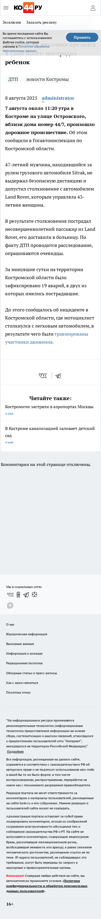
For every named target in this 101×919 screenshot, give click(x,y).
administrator (58, 98)
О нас (10, 624)
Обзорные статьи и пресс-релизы (31, 673)
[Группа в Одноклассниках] (18, 594)
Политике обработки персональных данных (26, 48)
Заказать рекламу (41, 22)
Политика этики (18, 692)
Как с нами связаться (22, 683)
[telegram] (60, 375)
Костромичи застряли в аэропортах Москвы (50, 410)
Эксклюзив (12, 22)
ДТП (13, 79)
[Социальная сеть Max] (10, 605)
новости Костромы (47, 79)
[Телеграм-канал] (26, 594)
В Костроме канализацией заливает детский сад (50, 436)
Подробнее (15, 751)
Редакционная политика (24, 663)
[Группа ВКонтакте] (10, 594)
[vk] (43, 375)
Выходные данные (20, 644)
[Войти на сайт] (93, 7)
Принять (82, 37)
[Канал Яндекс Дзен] (34, 594)
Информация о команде (24, 653)
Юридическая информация (26, 634)
